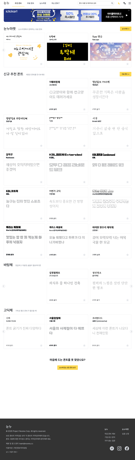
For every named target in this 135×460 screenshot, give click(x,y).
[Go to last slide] (4, 50)
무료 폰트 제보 (110, 434)
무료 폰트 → (125, 74)
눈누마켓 (43, 3)
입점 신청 (125, 434)
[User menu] (124, 3)
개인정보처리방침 (20, 448)
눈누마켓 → (125, 29)
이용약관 (9, 448)
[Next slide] (131, 50)
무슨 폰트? (55, 3)
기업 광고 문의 (110, 437)
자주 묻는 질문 (110, 441)
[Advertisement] (24, 94)
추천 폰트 (18, 3)
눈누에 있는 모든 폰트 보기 (67, 368)
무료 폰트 (30, 3)
